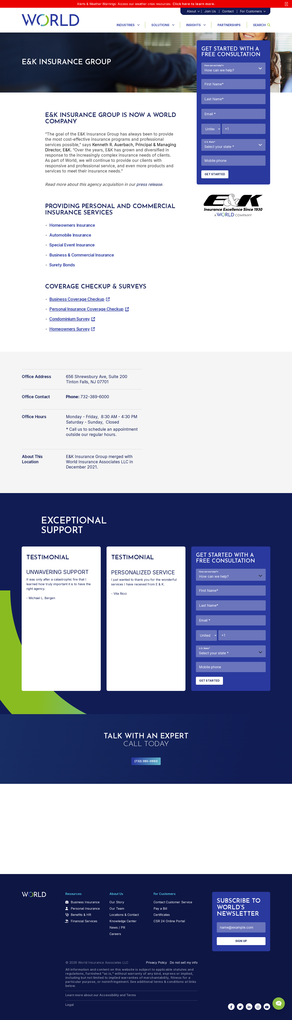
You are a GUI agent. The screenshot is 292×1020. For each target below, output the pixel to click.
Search (261, 25)
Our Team (116, 908)
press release (149, 184)
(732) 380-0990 (146, 761)
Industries (126, 25)
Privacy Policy (156, 962)
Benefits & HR (81, 915)
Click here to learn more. (194, 4)
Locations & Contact (124, 915)
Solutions (160, 25)
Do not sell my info (184, 962)
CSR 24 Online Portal (169, 921)
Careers (115, 934)
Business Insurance (85, 902)
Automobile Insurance (70, 235)
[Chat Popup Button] (278, 1003)
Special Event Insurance (72, 245)
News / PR (117, 927)
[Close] (286, 4)
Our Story (116, 902)
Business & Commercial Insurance (81, 255)
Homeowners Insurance (72, 225)
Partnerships (229, 25)
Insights (193, 25)
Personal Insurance (85, 908)
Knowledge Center (123, 921)
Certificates (162, 915)
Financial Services (84, 921)
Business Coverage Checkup (76, 299)
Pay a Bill (160, 908)
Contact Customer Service (173, 902)
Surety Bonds (62, 265)
